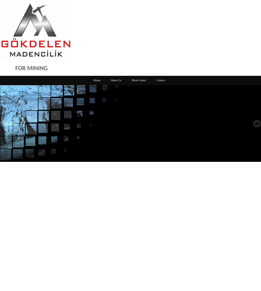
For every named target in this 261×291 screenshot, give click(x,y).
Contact (160, 80)
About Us (116, 80)
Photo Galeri (139, 80)
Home (96, 80)
